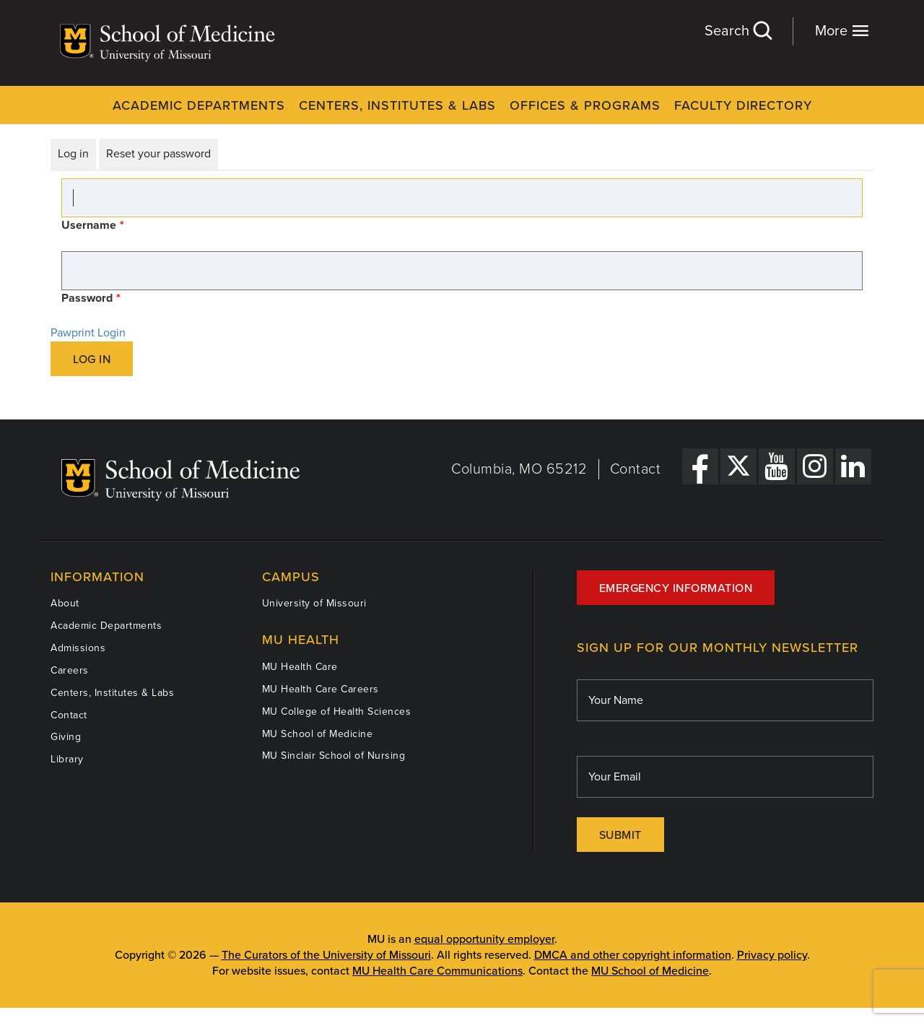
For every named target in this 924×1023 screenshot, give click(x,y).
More (842, 31)
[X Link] (738, 466)
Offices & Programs (585, 105)
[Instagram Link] (815, 466)
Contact (635, 469)
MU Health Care (300, 667)
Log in (73, 154)
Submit (620, 835)
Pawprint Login (88, 333)
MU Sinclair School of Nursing (334, 755)
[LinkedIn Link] (853, 466)
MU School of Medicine (317, 734)
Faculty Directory (743, 105)
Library (67, 759)
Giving (66, 737)
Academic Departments (199, 105)
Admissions (78, 648)
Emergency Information (676, 588)
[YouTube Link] (777, 466)
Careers (70, 670)
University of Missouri (314, 603)
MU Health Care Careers (320, 689)
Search (738, 31)
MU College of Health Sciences (336, 711)
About (65, 603)
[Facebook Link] (700, 466)
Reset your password (158, 154)
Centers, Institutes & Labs (397, 105)
